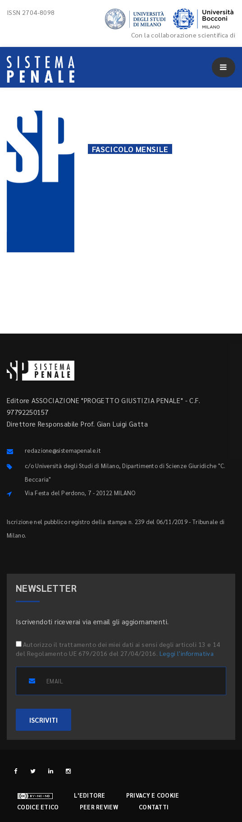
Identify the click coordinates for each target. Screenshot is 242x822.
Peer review (99, 807)
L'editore (89, 795)
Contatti (154, 807)
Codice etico (38, 807)
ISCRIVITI (43, 719)
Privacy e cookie (152, 795)
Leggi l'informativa (187, 653)
